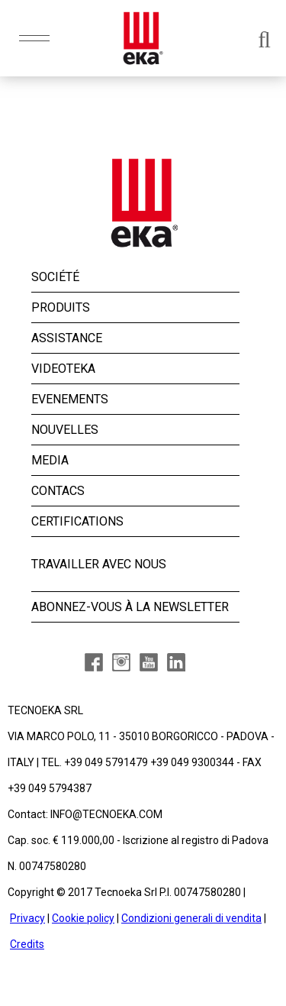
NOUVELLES (64, 429)
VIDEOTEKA (63, 368)
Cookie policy (83, 918)
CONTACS (58, 491)
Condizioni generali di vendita (191, 918)
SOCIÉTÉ (55, 277)
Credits (27, 944)
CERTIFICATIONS (77, 521)
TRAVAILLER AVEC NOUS (98, 564)
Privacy (27, 918)
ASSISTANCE (66, 338)
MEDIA (50, 460)
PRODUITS (60, 307)
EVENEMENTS (69, 399)
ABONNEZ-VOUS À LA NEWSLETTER (130, 607)
